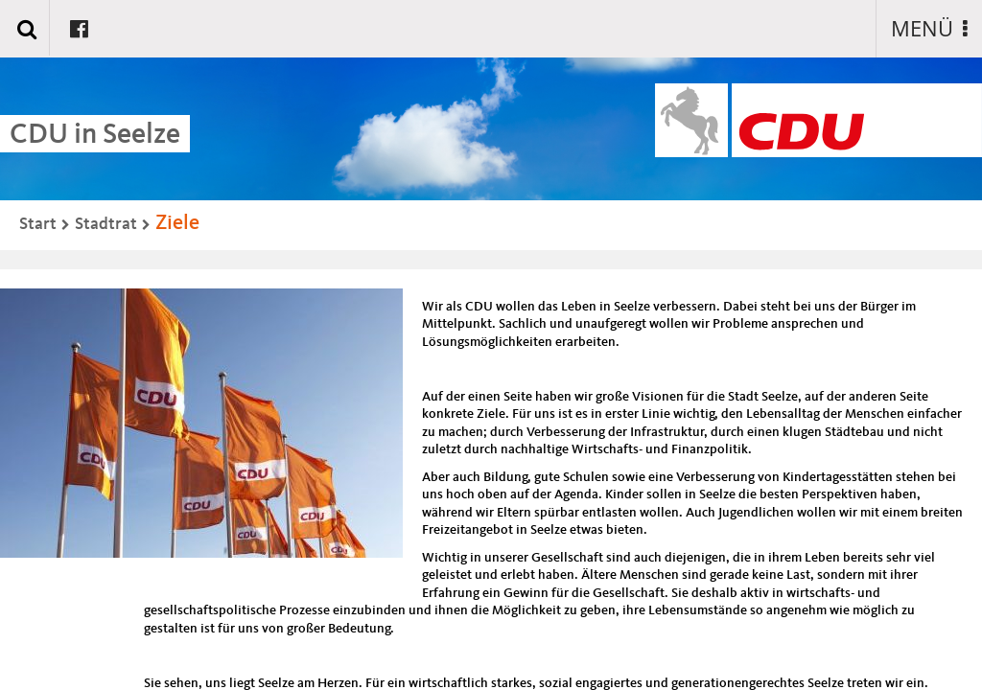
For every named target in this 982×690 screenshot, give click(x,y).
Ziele (177, 223)
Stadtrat (106, 224)
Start (38, 224)
